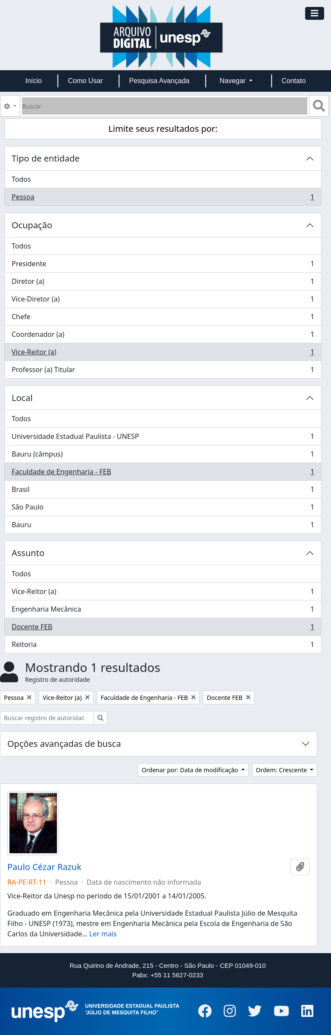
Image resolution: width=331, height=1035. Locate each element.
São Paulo (162, 509)
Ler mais (103, 934)
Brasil (162, 491)
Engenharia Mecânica (162, 611)
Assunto (28, 553)
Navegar (233, 80)
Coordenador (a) (162, 336)
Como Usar (85, 80)
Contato (293, 80)
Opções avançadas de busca (64, 743)
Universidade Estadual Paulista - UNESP (162, 438)
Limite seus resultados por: (163, 128)
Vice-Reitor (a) (162, 354)
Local (22, 398)
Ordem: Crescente (282, 770)
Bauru (162, 526)
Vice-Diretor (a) (162, 301)
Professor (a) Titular (162, 371)
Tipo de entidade (46, 158)
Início (33, 80)
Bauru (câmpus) (162, 456)
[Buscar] (164, 106)
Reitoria (162, 646)
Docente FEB (162, 629)
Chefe (162, 318)
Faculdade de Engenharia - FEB (162, 473)
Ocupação (32, 225)
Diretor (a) (162, 283)
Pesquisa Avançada (159, 80)
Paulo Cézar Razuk (44, 867)
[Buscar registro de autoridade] (47, 717)
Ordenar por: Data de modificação (191, 770)
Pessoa (162, 198)
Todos (21, 179)
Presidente (162, 265)
